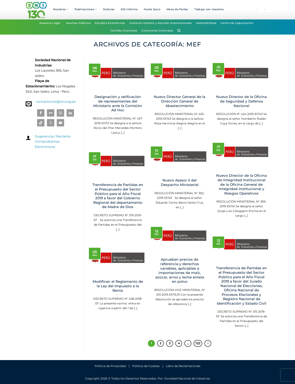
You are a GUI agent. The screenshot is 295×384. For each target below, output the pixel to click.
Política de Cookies (146, 366)
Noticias (109, 9)
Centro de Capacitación (236, 23)
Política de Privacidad (110, 366)
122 (197, 343)
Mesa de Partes (177, 9)
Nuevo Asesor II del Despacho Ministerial (180, 182)
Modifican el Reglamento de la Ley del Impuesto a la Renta (118, 285)
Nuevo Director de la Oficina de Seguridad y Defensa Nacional (241, 101)
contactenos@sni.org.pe (56, 102)
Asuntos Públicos (78, 23)
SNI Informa (129, 9)
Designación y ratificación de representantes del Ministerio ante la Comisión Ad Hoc (117, 103)
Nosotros (60, 9)
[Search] (178, 31)
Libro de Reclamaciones (183, 366)
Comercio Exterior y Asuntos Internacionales (160, 23)
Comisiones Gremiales (157, 30)
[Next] (207, 343)
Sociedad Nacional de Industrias (187, 378)
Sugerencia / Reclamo (53, 136)
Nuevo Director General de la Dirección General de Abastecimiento (179, 101)
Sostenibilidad (206, 23)
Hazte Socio (152, 9)
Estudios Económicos (110, 23)
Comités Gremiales (123, 30)
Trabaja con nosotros (209, 9)
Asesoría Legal (49, 23)
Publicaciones (86, 9)
